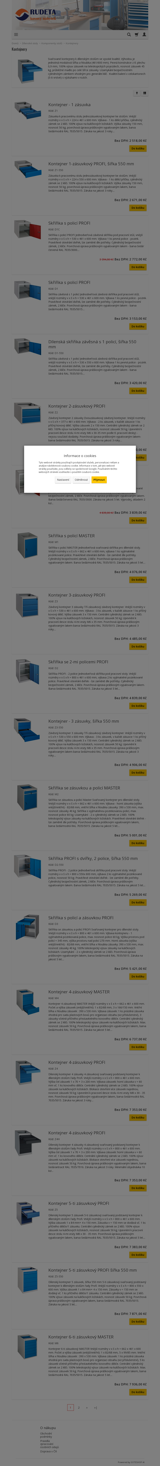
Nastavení (63, 479)
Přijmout (99, 479)
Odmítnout (81, 479)
